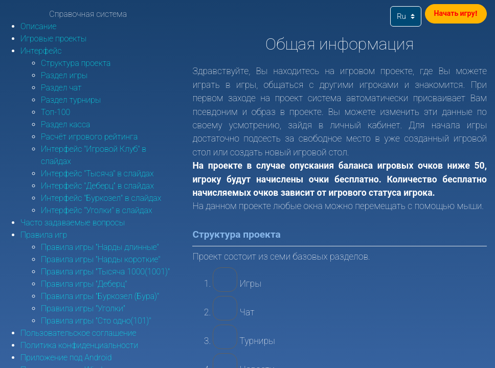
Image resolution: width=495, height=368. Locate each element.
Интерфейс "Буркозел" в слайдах (101, 198)
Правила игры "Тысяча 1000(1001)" (105, 272)
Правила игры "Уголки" (83, 308)
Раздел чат (61, 88)
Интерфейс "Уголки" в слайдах (96, 210)
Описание (38, 26)
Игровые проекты (53, 38)
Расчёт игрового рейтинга (89, 137)
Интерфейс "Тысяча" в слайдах (97, 173)
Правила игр (43, 235)
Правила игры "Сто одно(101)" (96, 321)
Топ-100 (55, 112)
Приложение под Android (65, 357)
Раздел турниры (71, 100)
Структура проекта (76, 63)
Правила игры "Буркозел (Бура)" (100, 296)
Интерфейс (40, 51)
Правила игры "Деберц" (84, 284)
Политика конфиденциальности (79, 345)
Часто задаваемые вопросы (72, 222)
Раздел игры (64, 75)
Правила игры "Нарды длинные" (100, 247)
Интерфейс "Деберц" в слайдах (97, 186)
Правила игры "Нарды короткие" (100, 259)
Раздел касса (65, 124)
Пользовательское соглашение (78, 333)
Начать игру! (450, 15)
